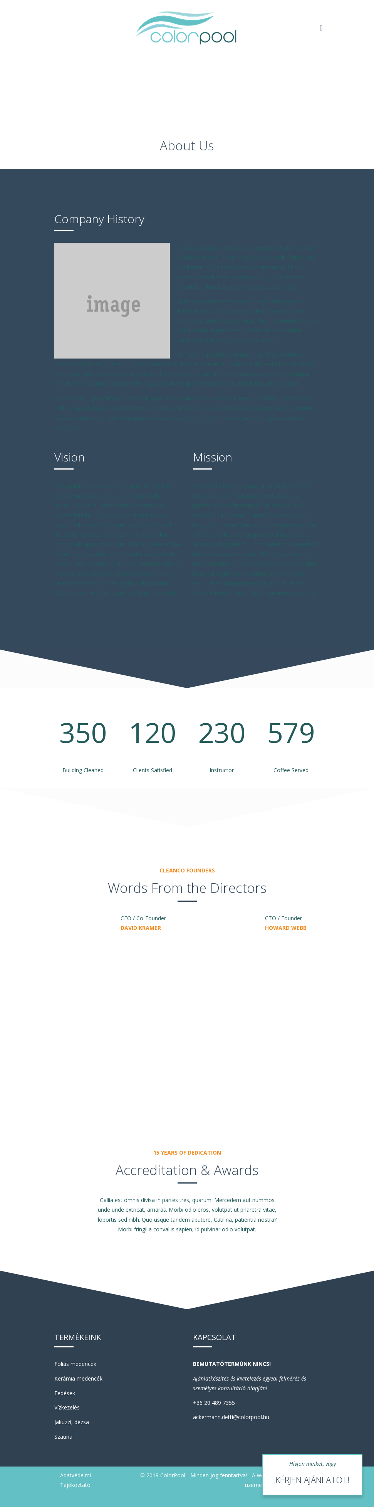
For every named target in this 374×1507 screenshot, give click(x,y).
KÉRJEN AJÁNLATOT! (312, 1479)
